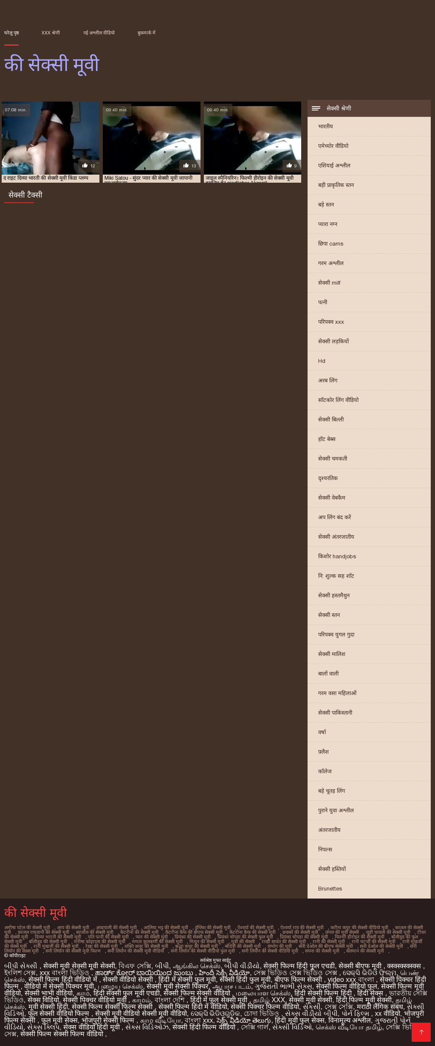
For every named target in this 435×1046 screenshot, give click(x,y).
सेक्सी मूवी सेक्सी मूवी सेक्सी (79, 966)
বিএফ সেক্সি (135, 966)
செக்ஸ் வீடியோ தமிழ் (349, 1027)
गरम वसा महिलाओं (337, 693)
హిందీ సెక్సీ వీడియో (224, 972)
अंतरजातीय (329, 830)
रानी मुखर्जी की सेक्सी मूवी (56, 946)
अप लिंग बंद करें (334, 517)
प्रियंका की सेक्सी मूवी (193, 936)
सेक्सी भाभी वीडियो (49, 993)
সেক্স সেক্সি (339, 1006)
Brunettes (330, 888)
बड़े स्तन (326, 204)
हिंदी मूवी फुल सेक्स (299, 1020)
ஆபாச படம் (231, 986)
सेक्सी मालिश (331, 654)
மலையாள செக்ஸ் (263, 993)
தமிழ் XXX (269, 1000)
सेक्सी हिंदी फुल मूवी (245, 979)
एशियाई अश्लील (334, 165)
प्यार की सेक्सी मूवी (152, 936)
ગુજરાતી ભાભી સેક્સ (283, 986)
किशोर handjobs (337, 556)
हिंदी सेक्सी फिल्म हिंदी (323, 993)
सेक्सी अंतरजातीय (336, 537)
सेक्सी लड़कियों (333, 341)
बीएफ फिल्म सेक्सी (299, 979)
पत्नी (322, 302)
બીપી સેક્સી (22, 966)
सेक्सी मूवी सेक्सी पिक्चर (177, 986)
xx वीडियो (387, 1013)
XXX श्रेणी (51, 32)
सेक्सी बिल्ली (331, 419)
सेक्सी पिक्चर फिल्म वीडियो (265, 1006)
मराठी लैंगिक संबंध (380, 1006)
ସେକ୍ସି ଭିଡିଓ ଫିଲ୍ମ (369, 972)
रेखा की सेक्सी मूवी (101, 946)
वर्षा (322, 732)
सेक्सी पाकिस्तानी (335, 713)
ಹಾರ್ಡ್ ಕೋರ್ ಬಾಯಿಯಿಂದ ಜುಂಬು (145, 972)
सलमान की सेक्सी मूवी (365, 950)
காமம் (141, 1000)
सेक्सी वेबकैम (331, 498)
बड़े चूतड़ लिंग (331, 791)
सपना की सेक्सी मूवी (322, 950)
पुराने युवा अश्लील (336, 810)
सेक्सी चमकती (332, 458)
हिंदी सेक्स (371, 993)
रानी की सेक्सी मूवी (329, 941)
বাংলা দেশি (170, 1000)
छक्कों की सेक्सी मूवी (300, 932)
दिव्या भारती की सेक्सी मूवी (58, 936)
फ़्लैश (323, 752)
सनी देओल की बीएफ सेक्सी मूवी (326, 946)
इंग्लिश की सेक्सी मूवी (213, 927)
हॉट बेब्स (327, 439)
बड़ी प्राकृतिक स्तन (336, 185)
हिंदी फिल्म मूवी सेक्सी (364, 1000)
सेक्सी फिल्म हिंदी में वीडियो (192, 1006)
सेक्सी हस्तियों (332, 869)
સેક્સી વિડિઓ (291, 1027)
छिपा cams (330, 243)
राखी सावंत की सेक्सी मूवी (284, 941)
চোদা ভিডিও (262, 1013)
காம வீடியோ (160, 1020)
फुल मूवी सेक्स (59, 1020)
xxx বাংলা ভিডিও (65, 972)
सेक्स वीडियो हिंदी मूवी (92, 1027)
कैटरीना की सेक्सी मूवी (139, 932)
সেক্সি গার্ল (254, 1027)
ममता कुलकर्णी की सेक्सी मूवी (157, 941)
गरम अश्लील (331, 263)
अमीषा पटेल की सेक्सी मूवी (27, 927)
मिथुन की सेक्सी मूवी (206, 941)
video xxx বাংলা (352, 979)
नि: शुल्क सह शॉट (336, 576)
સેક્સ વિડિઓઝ (147, 1027)
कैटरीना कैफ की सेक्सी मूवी (252, 932)
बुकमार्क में (146, 32)
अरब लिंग (327, 380)
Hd (321, 361)
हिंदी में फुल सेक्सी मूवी (219, 1000)
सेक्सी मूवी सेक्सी (310, 1000)
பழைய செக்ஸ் (120, 986)
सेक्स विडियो (43, 1000)
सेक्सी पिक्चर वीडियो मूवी (95, 1000)
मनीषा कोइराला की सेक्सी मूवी (99, 941)
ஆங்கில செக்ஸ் (196, 966)
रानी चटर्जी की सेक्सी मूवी (373, 941)
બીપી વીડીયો (242, 966)
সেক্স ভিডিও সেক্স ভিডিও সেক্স (296, 972)
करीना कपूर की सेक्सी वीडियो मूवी (359, 927)
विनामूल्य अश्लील (349, 1020)
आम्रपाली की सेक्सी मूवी (116, 927)
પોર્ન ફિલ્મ (356, 1013)
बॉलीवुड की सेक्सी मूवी (48, 941)
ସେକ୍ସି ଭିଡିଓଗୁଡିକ (215, 1013)
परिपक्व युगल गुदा (336, 634)
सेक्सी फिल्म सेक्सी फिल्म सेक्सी (113, 1006)
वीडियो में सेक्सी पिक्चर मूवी (59, 986)
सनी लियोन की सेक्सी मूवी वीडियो (135, 950)
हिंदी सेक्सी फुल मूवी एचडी (126, 993)
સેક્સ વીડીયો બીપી (311, 1013)
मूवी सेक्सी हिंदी (48, 1006)
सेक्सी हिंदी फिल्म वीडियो (204, 1027)
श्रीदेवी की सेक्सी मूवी (243, 946)
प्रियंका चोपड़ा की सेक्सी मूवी (304, 936)
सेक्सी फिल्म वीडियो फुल (346, 986)
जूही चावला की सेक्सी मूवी (388, 932)
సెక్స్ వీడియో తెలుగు (244, 1020)
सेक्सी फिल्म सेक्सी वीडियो (198, 993)
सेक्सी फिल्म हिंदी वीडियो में (63, 979)
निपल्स (325, 849)
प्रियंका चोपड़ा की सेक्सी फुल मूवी (245, 936)
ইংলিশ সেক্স (20, 972)
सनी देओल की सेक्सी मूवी (381, 946)
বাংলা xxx (199, 1020)
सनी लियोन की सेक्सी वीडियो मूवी (270, 950)
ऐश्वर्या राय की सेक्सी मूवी (302, 927)
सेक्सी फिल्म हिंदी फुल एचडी (299, 966)
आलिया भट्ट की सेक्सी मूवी (166, 927)
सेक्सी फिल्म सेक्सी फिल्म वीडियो (62, 1034)
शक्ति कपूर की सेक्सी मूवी (146, 946)
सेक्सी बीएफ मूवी (361, 966)
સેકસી (312, 1006)
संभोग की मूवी (280, 946)
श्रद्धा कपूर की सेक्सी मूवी (196, 946)
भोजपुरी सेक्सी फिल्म (109, 1020)
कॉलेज (325, 771)
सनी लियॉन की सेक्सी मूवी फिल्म (73, 950)
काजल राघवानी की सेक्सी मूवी (43, 932)
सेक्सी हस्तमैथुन (334, 595)
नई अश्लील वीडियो (99, 32)
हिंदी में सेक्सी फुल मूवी (187, 979)
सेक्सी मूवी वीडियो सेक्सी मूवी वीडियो (141, 1013)
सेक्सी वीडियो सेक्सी (129, 979)
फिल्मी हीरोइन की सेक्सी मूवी (359, 936)
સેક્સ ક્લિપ (43, 1027)
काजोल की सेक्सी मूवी (94, 932)
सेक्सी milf (329, 283)
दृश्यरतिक (328, 478)
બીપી (162, 966)
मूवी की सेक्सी (243, 941)
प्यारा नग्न (327, 224)
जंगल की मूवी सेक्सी (342, 932)
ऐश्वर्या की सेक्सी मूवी (255, 927)
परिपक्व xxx (331, 322)
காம (83, 993)
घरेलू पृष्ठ (11, 32)
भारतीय (325, 126)
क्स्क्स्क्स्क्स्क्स (405, 966)
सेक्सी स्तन (329, 615)
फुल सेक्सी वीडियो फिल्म (59, 1013)
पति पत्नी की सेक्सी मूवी (108, 936)
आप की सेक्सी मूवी (73, 927)
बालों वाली (328, 673)
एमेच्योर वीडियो (333, 146)
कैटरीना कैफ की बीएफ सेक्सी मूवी (194, 932)
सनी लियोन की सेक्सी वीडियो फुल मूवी (203, 950)
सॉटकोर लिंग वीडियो (338, 400)
